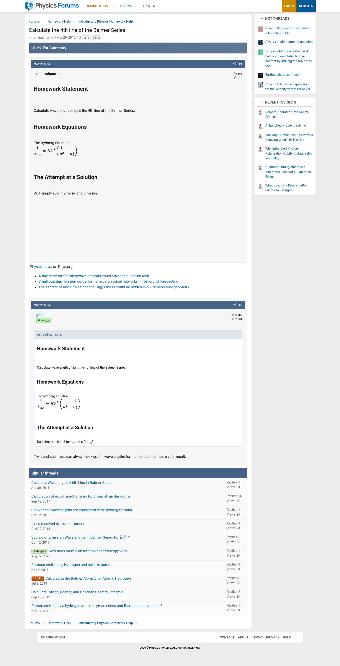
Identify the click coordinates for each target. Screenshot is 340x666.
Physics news (55, 267)
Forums (140, 6)
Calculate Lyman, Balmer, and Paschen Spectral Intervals (92, 592)
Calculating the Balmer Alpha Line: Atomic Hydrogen (102, 579)
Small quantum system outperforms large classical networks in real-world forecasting (123, 282)
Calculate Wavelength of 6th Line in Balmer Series (86, 483)
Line (100, 38)
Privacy (271, 638)
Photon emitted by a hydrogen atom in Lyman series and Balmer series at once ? (111, 606)
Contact (225, 638)
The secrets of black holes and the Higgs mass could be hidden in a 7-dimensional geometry (128, 287)
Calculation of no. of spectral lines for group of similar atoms (95, 497)
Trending (164, 6)
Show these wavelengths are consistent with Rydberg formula (96, 510)
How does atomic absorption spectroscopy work (102, 551)
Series (111, 38)
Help (285, 638)
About (241, 638)
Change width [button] (55, 638)
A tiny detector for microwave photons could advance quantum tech (108, 276)
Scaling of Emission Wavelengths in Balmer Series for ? (95, 538)
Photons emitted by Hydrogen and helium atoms (85, 565)
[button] (127, 6)
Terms (255, 638)
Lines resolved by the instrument (72, 524)
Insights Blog (113, 6)
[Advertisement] (138, 228)
